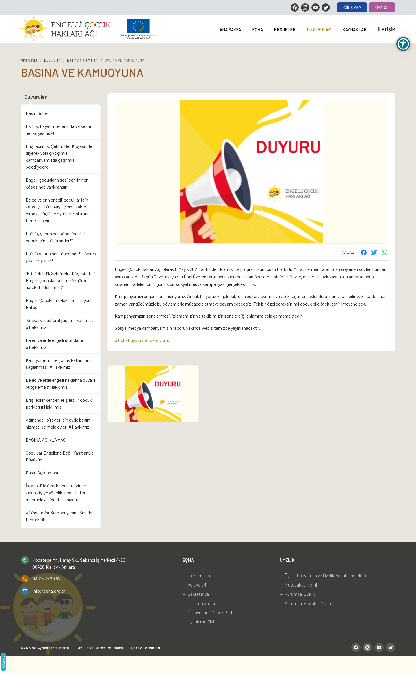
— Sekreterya (196, 594)
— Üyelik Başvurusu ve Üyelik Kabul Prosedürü (323, 575)
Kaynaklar (354, 29)
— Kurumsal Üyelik (297, 594)
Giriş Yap (352, 7)
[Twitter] (326, 7)
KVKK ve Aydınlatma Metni (45, 647)
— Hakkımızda (196, 575)
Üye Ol (382, 7)
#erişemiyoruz (156, 340)
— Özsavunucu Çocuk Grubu (209, 612)
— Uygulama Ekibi (199, 621)
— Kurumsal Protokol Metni (305, 603)
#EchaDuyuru (128, 340)
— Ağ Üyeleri (194, 584)
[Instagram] (305, 7)
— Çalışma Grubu (199, 603)
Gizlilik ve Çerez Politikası (100, 647)
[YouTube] (315, 7)
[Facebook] (295, 7)
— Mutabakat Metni (298, 584)
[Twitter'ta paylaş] (374, 252)
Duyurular (319, 29)
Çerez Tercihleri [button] (145, 647)
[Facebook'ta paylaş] (363, 252)
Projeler (285, 29)
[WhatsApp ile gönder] (384, 252)
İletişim (386, 29)
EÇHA (257, 29)
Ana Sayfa (230, 29)
